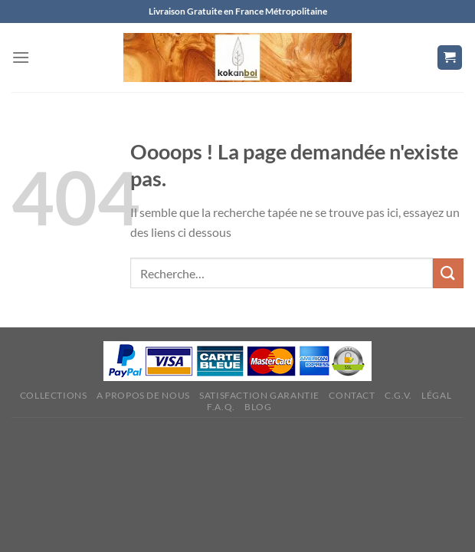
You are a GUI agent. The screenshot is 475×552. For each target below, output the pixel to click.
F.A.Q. (221, 406)
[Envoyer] (448, 273)
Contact (352, 395)
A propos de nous (143, 395)
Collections (53, 395)
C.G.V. (398, 395)
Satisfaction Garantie (259, 395)
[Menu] (20, 57)
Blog (257, 406)
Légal (436, 395)
